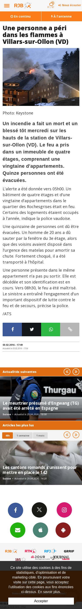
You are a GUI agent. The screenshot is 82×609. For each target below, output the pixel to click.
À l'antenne (61, 16)
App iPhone (40, 529)
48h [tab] (7, 435)
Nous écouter (71, 5)
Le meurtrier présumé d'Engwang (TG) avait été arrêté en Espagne (41, 405)
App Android (63, 529)
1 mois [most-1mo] (40, 435)
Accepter (41, 601)
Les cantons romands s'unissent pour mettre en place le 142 (40, 470)
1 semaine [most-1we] (23, 435)
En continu (20, 16)
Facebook (15, 510)
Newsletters (17, 529)
